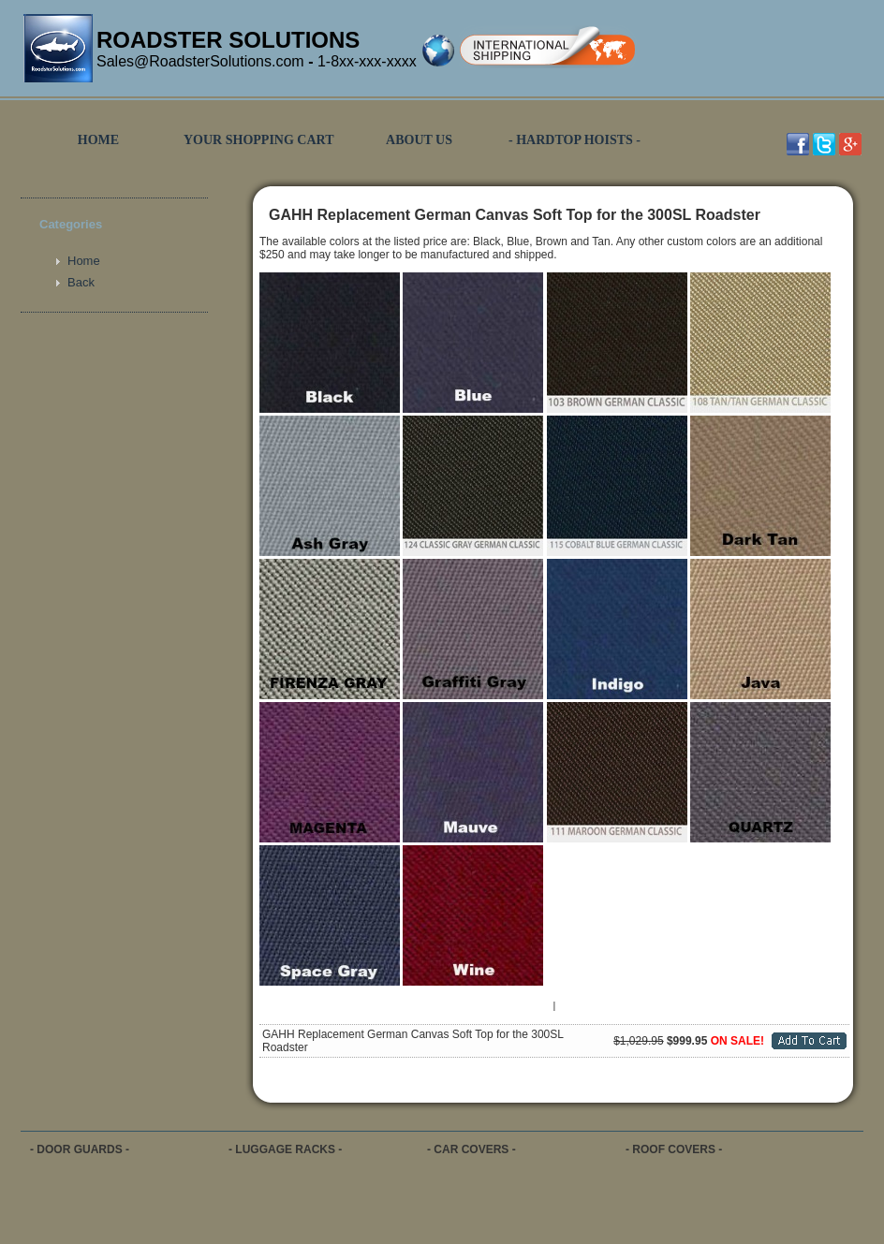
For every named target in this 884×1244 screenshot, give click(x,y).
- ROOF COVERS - (674, 1149)
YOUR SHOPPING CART (259, 140)
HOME (98, 140)
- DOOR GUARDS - (79, 1149)
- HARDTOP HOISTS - (574, 140)
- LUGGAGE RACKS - (285, 1149)
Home (83, 261)
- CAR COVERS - (471, 1149)
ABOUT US (419, 140)
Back (81, 282)
